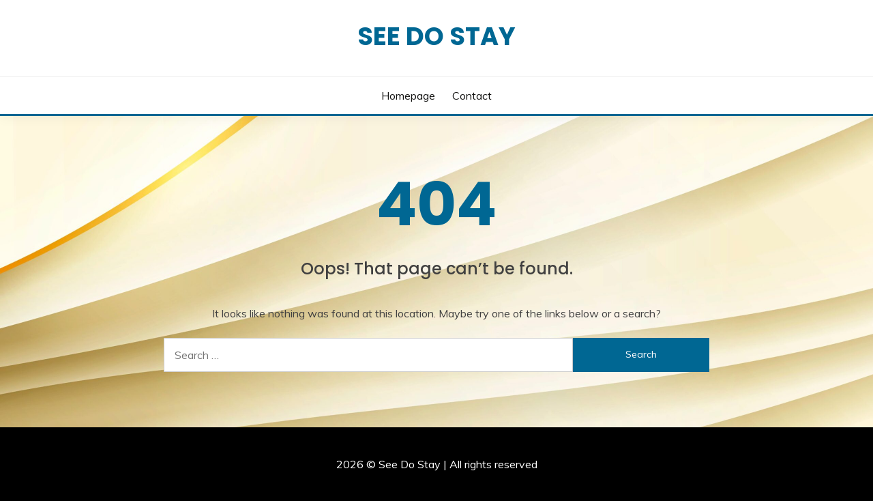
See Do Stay (436, 36)
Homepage (408, 95)
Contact (472, 95)
